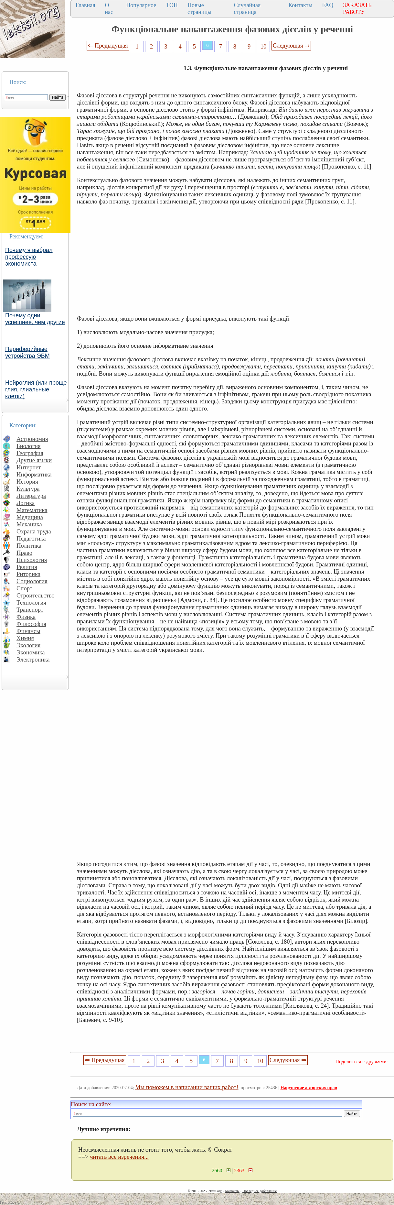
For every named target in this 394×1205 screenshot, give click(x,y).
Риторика (28, 574)
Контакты (300, 5)
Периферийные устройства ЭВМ (27, 352)
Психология (31, 559)
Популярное (141, 5)
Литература (31, 495)
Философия (31, 623)
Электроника (33, 659)
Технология (31, 602)
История (27, 481)
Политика (28, 545)
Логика (25, 502)
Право (24, 552)
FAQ (328, 5)
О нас (109, 8)
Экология (28, 645)
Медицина (29, 517)
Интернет (28, 467)
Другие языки (34, 460)
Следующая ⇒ (291, 45)
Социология (32, 581)
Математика (32, 510)
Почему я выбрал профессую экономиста (29, 257)
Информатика (34, 474)
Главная (85, 5)
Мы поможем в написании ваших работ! (186, 1087)
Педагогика (31, 538)
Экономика (30, 652)
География (29, 453)
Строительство (35, 595)
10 (264, 46)
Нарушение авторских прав (309, 1087)
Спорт (24, 588)
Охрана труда (33, 531)
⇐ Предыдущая (108, 45)
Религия (26, 567)
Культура (28, 488)
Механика (29, 524)
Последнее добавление (259, 1191)
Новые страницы (199, 8)
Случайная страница (247, 8)
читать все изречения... (119, 1156)
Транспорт (29, 609)
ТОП (172, 5)
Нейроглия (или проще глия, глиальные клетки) (36, 389)
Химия (25, 638)
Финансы (28, 631)
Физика (26, 616)
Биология (28, 446)
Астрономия (32, 438)
